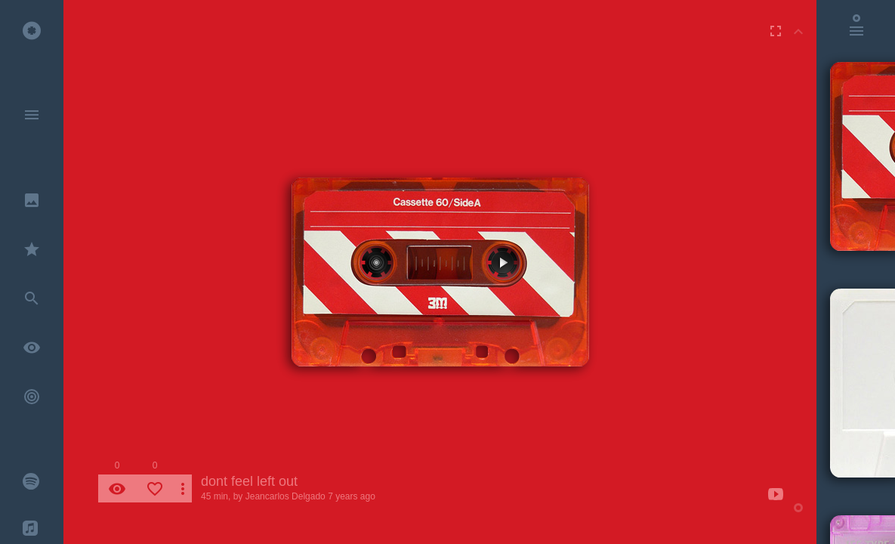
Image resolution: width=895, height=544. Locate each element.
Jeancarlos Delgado (285, 496)
